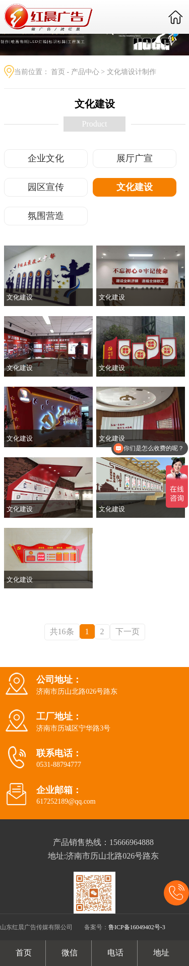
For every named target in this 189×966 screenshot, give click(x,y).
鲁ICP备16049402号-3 (136, 927)
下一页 (127, 631)
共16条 (62, 631)
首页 (58, 72)
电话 (114, 952)
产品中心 (85, 72)
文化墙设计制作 (131, 72)
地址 (160, 952)
